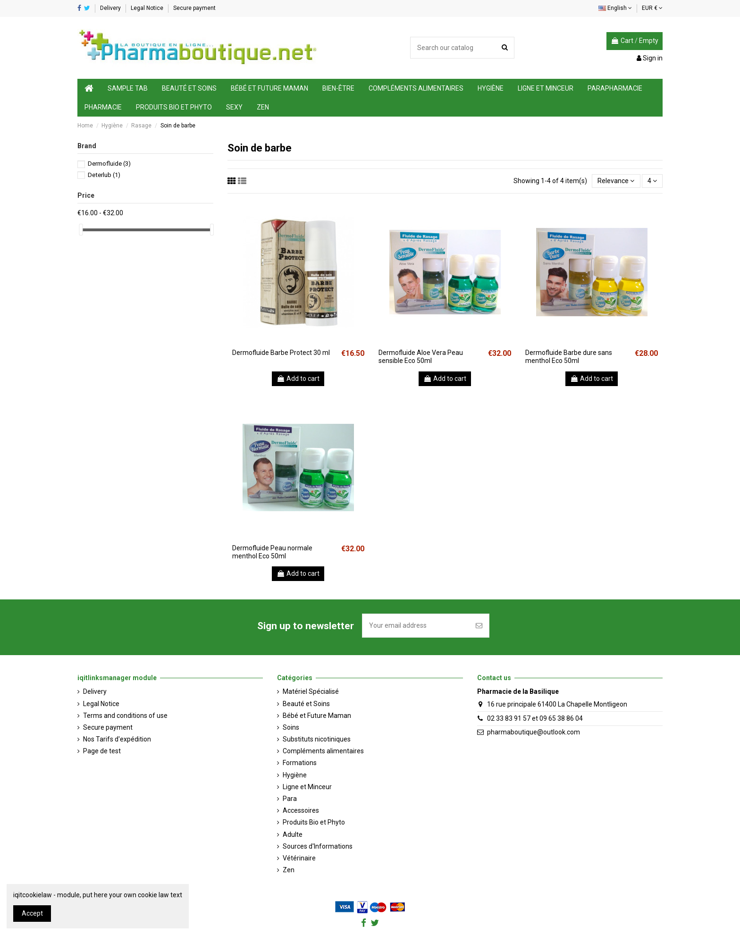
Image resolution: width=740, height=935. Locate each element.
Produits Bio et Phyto (314, 822)
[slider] (81, 230)
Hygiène (295, 775)
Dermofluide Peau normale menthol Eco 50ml (272, 552)
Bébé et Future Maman (317, 715)
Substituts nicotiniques (317, 739)
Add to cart (298, 378)
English (615, 8)
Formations (300, 763)
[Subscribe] (479, 625)
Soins (291, 727)
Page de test (102, 751)
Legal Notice (148, 8)
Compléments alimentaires (323, 751)
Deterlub (104, 174)
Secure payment (194, 8)
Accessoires (301, 810)
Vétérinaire (299, 858)
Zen (288, 870)
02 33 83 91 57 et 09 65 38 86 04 (535, 718)
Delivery (111, 8)
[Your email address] (415, 625)
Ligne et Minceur (307, 787)
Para (290, 798)
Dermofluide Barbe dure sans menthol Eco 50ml (568, 356)
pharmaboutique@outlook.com (533, 732)
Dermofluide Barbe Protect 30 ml (281, 352)
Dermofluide (109, 163)
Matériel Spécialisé (311, 691)
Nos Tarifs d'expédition (117, 739)
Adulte (293, 834)
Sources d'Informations (318, 846)
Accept (32, 913)
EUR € (652, 8)
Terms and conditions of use (125, 715)
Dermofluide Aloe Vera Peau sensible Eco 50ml (420, 356)
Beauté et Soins (306, 704)
